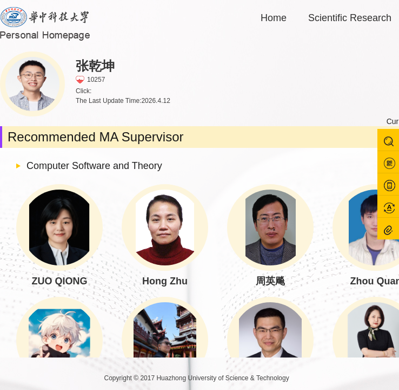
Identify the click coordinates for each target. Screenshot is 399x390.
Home (274, 17)
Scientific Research (349, 17)
